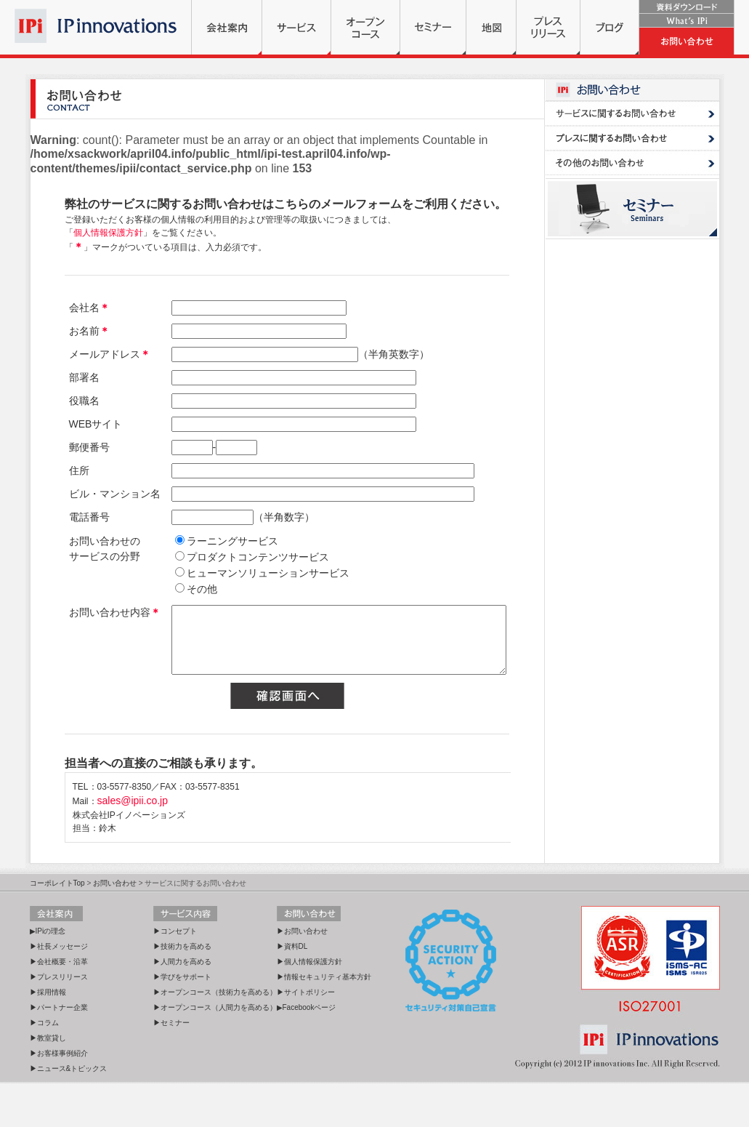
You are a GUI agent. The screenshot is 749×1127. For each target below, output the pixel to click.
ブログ (609, 27)
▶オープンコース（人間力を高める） (215, 1051)
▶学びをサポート (182, 1020)
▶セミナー (171, 1066)
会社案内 (227, 27)
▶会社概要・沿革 (59, 1005)
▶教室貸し (48, 1082)
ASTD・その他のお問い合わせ (632, 163)
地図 (491, 27)
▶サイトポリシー (306, 1036)
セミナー (433, 27)
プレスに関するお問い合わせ (632, 138)
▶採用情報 (48, 1036)
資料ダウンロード (686, 7)
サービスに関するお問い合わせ (632, 113)
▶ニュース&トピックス (69, 1112)
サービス (296, 27)
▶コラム (44, 1066)
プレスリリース (548, 27)
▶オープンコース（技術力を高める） (215, 1036)
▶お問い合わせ (302, 975)
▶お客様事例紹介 (59, 1097)
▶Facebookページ (306, 1051)
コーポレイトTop (57, 927)
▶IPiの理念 (48, 975)
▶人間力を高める (182, 1005)
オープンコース (365, 27)
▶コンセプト (175, 975)
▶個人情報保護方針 (309, 1005)
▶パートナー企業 (59, 1051)
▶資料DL (292, 990)
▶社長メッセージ (59, 990)
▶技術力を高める (182, 990)
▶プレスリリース (59, 1020)
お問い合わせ (686, 41)
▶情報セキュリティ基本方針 (324, 1020)
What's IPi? (686, 21)
